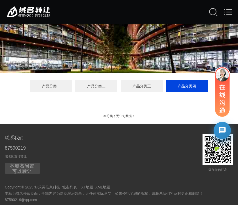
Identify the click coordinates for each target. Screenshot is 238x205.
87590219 (15, 148)
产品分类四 (187, 86)
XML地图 (102, 187)
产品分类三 (142, 86)
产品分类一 (51, 86)
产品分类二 (96, 86)
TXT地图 (86, 187)
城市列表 (69, 187)
